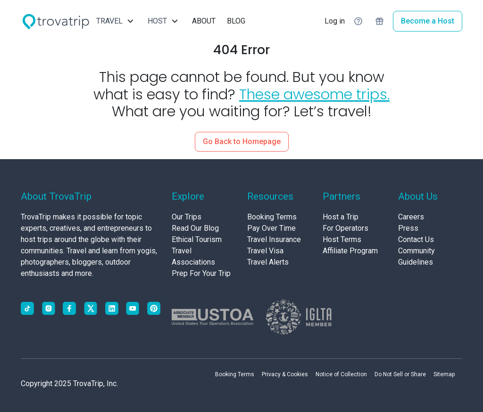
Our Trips (186, 216)
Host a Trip (340, 216)
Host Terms (342, 239)
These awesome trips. (314, 94)
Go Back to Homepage (242, 141)
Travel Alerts (268, 262)
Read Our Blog (195, 228)
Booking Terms (272, 216)
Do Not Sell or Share (400, 374)
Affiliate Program (350, 250)
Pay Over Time (271, 228)
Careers (411, 216)
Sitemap (444, 374)
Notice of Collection (341, 374)
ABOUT (204, 20)
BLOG (236, 20)
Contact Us (416, 239)
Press (408, 228)
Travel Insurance (274, 239)
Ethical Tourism (197, 239)
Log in (335, 20)
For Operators (345, 228)
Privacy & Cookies (285, 374)
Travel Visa (265, 250)
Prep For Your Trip (201, 273)
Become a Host (427, 20)
